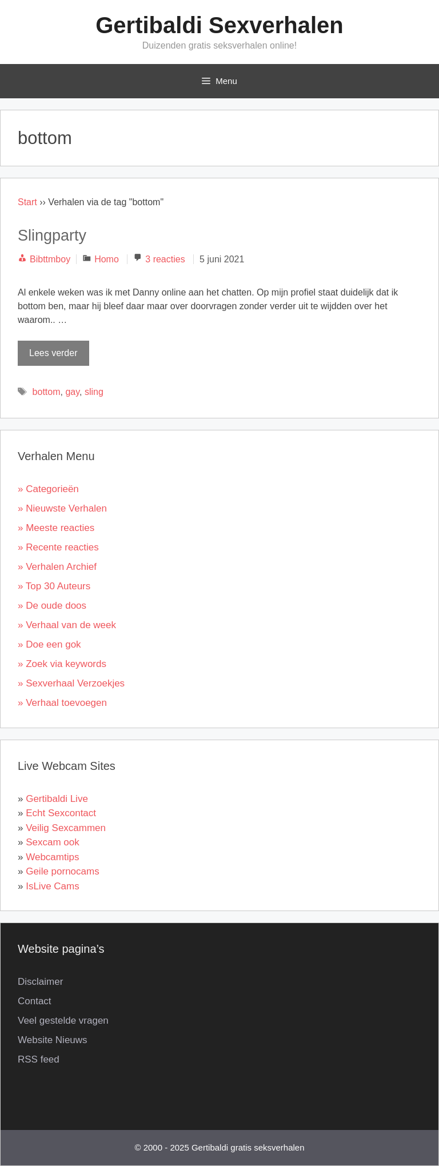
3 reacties (165, 259)
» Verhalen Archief (57, 566)
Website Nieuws (52, 1040)
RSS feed (38, 1059)
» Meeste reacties (56, 527)
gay (72, 392)
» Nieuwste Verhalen (62, 508)
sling (94, 392)
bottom (47, 392)
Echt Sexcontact (61, 813)
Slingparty (52, 235)
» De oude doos (52, 605)
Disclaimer (40, 981)
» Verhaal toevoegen (62, 702)
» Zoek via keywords (62, 663)
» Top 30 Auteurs (54, 586)
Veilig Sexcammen (66, 827)
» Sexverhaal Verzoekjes (71, 683)
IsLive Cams (52, 886)
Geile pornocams (62, 871)
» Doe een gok (49, 644)
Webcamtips (52, 857)
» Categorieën (48, 489)
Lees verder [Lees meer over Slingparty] (53, 353)
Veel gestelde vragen (63, 1020)
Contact (34, 1001)
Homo (106, 259)
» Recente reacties (58, 547)
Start (27, 202)
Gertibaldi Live (57, 798)
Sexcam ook (52, 842)
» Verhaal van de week (67, 625)
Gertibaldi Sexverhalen (219, 25)
